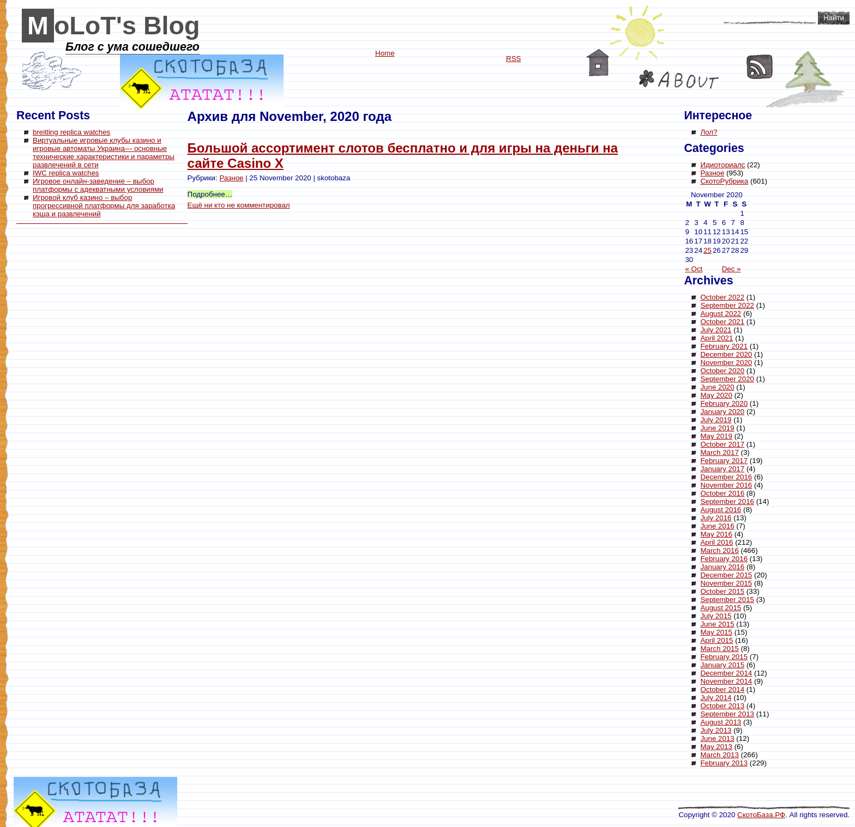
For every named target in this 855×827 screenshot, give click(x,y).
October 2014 (722, 689)
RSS (759, 66)
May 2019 (716, 436)
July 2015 (715, 616)
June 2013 (717, 738)
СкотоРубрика (724, 181)
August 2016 (720, 510)
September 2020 (727, 379)
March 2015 (719, 648)
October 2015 (722, 591)
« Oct (693, 269)
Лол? (708, 132)
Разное (231, 178)
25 (707, 250)
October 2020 (722, 371)
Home (598, 62)
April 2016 (716, 542)
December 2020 (726, 354)
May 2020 (716, 395)
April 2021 (716, 338)
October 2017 (722, 444)
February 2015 (724, 657)
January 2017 (722, 469)
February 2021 (724, 346)
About (679, 79)
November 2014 (726, 681)
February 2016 (724, 559)
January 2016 (722, 567)
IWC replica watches (66, 173)
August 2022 (720, 313)
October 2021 (722, 322)
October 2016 (722, 493)
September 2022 (727, 305)
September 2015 (727, 599)
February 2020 (724, 403)
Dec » (731, 269)
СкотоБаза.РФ (761, 815)
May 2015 (716, 632)
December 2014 (726, 673)
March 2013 (719, 755)
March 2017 (719, 452)
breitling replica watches (71, 132)
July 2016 (715, 518)
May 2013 (716, 747)
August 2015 (720, 608)
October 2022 (722, 297)
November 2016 (726, 485)
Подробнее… (210, 194)
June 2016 (717, 526)
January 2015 (722, 665)
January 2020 (722, 412)
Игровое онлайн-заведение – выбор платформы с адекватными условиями (98, 185)
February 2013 (724, 763)
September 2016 (727, 501)
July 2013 (715, 730)
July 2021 (715, 330)
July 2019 (715, 420)
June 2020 (717, 387)
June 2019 (717, 428)
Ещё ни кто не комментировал (239, 205)
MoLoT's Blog (113, 25)
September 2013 (727, 714)
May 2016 (716, 534)
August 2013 (720, 722)
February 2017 (724, 461)
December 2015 (726, 575)
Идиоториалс (722, 165)
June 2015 (717, 624)
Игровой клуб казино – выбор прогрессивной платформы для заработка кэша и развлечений (104, 205)
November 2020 (726, 362)
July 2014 (715, 698)
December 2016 (726, 477)
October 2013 (722, 706)
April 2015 (716, 640)
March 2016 (719, 550)
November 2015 (726, 583)
